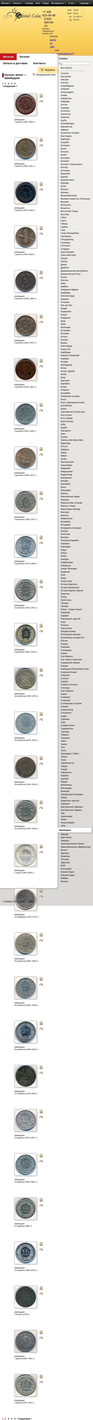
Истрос (64, 336)
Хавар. (64, 797)
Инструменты (58, 3)
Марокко (65, 500)
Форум (46, 3)
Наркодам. (66, 546)
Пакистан (65, 594)
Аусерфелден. (68, 123)
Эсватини (65, 856)
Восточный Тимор (69, 211)
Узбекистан (66, 772)
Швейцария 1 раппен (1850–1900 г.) (24, 120)
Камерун (65, 358)
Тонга (63, 750)
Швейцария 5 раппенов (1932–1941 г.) (25, 606)
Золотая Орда (67, 296)
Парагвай (65, 612)
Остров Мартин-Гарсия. (72, 590)
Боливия (65, 161)
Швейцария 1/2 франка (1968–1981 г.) (25, 1180)
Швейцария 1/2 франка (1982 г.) (23, 1225)
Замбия (64, 286)
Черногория (66, 816)
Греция (64, 258)
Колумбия (65, 393)
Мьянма (64, 537)
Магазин (6, 3)
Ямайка (64, 878)
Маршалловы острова (71, 503)
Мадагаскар (66, 474)
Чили (63, 826)
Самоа (64, 653)
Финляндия (66, 788)
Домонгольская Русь (71, 274)
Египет (64, 277)
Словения (65, 700)
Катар (63, 368)
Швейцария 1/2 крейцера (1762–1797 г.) (26, 915)
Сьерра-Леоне (68, 725)
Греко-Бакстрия (68, 255)
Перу (63, 622)
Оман (63, 578)
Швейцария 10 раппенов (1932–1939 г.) (26, 827)
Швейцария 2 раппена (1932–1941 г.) (25, 385)
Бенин (64, 155)
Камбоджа (66, 352)
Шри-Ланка (66, 837)
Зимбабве (65, 293)
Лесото (64, 446)
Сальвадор (66, 650)
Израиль (65, 299)
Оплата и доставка (15, 63)
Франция (65, 791)
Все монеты (66, 68)
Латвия (64, 437)
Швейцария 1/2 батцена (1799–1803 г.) (26, 1092)
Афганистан (66, 126)
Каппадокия (66, 365)
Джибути (65, 267)
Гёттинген (65, 246)
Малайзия (65, 484)
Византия (65, 208)
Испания (65, 333)
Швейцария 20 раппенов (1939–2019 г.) (26, 1048)
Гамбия (64, 227)
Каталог (18, 3)
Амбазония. (66, 98)
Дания (64, 264)
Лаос (63, 434)
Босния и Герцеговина (71, 164)
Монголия (65, 534)
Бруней (64, 177)
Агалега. (65, 82)
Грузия (64, 261)
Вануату (65, 189)
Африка (64, 130)
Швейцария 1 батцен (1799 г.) (22, 1313)
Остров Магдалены (70, 587)
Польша (64, 625)
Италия (64, 340)
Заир (63, 283)
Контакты (39, 63)
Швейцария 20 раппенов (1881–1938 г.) (26, 1004)
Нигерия (65, 559)
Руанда (64, 644)
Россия (64, 641)
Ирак (63, 321)
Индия (64, 308)
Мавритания (67, 471)
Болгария (65, 158)
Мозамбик (65, 521)
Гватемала (66, 236)
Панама (64, 606)
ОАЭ (63, 575)
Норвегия (65, 572)
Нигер (63, 556)
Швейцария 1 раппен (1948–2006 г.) (24, 253)
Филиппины (66, 785)
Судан (64, 716)
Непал (64, 553)
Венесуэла (66, 205)
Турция (64, 766)
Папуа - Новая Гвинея (71, 609)
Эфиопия (65, 862)
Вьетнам (65, 214)
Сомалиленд (67, 710)
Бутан (63, 186)
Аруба (64, 120)
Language (85, 3)
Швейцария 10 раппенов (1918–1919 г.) (26, 783)
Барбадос (65, 139)
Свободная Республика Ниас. (75, 669)
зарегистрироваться (61, 53)
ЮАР (63, 865)
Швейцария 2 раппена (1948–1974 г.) (25, 474)
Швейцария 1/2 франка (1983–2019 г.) (25, 1269)
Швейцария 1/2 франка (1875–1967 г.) (25, 1136)
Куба (63, 424)
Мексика (65, 512)
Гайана (64, 224)
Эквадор (65, 840)
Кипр (63, 377)
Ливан (64, 452)
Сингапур (65, 688)
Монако (64, 531)
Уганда (64, 769)
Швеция (64, 834)
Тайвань (65, 735)
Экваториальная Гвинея (72, 843)
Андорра (65, 108)
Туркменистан (67, 763)
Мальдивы (66, 490)
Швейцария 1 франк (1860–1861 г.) (24, 1357)
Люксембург (66, 465)
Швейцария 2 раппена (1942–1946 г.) (25, 430)
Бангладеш (66, 136)
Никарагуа (66, 565)
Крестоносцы (67, 421)
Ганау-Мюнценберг (70, 233)
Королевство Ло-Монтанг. (73, 412)
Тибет (63, 741)
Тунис (63, 760)
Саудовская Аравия (70, 662)
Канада (64, 361)
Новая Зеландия (69, 568)
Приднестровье (68, 631)
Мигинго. (65, 515)
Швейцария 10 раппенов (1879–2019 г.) (26, 739)
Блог (38, 3)
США (63, 722)
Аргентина (66, 114)
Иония (64, 315)
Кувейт (64, 427)
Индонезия (66, 311)
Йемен (64, 343)
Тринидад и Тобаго (70, 753)
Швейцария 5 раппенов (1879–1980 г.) (25, 562)
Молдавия (66, 525)
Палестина (66, 600)
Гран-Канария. (68, 252)
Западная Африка (69, 289)
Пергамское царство (70, 619)
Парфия (65, 616)
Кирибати (65, 383)
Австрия (65, 79)
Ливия (64, 456)
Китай (63, 387)
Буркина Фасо (67, 180)
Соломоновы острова (71, 703)
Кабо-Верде (66, 346)
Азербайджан (67, 86)
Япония (64, 881)
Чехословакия (67, 822)
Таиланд (65, 731)
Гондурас (65, 249)
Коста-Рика (66, 415)
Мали (63, 487)
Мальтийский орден (70, 496)
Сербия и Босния (69, 684)
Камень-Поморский (70, 355)
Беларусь (65, 145)
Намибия (65, 543)
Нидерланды (67, 562)
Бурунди (65, 183)
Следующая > (10, 86)
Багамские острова (70, 133)
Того (63, 747)
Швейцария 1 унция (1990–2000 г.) (24, 871)
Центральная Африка (71, 810)
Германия (65, 242)
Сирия (64, 694)
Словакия (65, 697)
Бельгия (65, 151)
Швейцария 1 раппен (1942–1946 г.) (24, 209)
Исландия (65, 330)
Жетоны (64, 280)
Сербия (64, 681)
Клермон (65, 390)
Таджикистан (67, 728)
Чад (62, 813)
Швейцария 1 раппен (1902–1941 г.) (24, 165)
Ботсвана (65, 170)
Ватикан (65, 192)
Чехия (64, 819)
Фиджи (64, 782)
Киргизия (65, 380)
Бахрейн (65, 142)
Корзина (50, 69)
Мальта (64, 493)
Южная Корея (67, 872)
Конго (63, 399)
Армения (65, 117)
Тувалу (64, 756)
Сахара (64, 666)
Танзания (65, 738)
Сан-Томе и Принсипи (71, 659)
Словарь (29, 3)
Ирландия (65, 327)
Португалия (66, 628)
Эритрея (65, 853)
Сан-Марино (67, 656)
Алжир (64, 95)
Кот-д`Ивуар (67, 418)
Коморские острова (70, 396)
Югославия (66, 869)
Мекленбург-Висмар (70, 509)
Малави (64, 481)
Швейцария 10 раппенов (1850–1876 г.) (26, 695)
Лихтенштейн (67, 462)
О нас (72, 3)
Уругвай (64, 779)
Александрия (67, 92)
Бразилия (65, 173)
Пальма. (65, 603)
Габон (63, 217)
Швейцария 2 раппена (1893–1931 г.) (25, 341)
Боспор (64, 167)
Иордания (65, 318)
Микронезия (66, 518)
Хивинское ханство (70, 800)
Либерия (65, 449)
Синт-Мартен (67, 691)
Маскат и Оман (68, 506)
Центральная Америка (72, 807)
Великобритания (69, 195)
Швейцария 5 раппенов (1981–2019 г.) (25, 650)
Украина (65, 775)
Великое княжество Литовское (75, 199)
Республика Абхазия (71, 634)
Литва (63, 459)
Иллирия (65, 302)
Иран (63, 324)
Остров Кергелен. (69, 584)
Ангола (64, 104)
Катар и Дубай (68, 371)
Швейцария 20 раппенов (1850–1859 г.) (26, 960)
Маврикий (65, 468)
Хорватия (65, 804)
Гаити (63, 221)
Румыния (65, 647)
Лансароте (66, 431)
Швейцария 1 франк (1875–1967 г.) (24, 1401)
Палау (64, 597)
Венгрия (65, 202)
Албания (65, 89)
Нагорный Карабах (70, 540)
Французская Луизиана (72, 794)
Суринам (65, 719)
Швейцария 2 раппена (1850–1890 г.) (25, 297)
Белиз (64, 148)
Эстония (65, 859)
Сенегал (65, 678)
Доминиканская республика (74, 271)
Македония (66, 478)
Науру (64, 550)
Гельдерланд (67, 239)
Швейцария (65, 830)
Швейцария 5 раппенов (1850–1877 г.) (25, 518)
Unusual (64, 73)
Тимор (64, 744)
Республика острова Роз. (73, 637)
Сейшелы (65, 675)
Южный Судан (68, 875)
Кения (64, 374)
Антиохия (65, 111)
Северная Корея (69, 672)
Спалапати (66, 713)
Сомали (64, 706)
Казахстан (65, 349)
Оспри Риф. (66, 581)
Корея (64, 409)
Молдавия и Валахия (71, 528)
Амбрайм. (65, 101)
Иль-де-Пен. (67, 305)
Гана (63, 230)
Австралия (66, 76)
